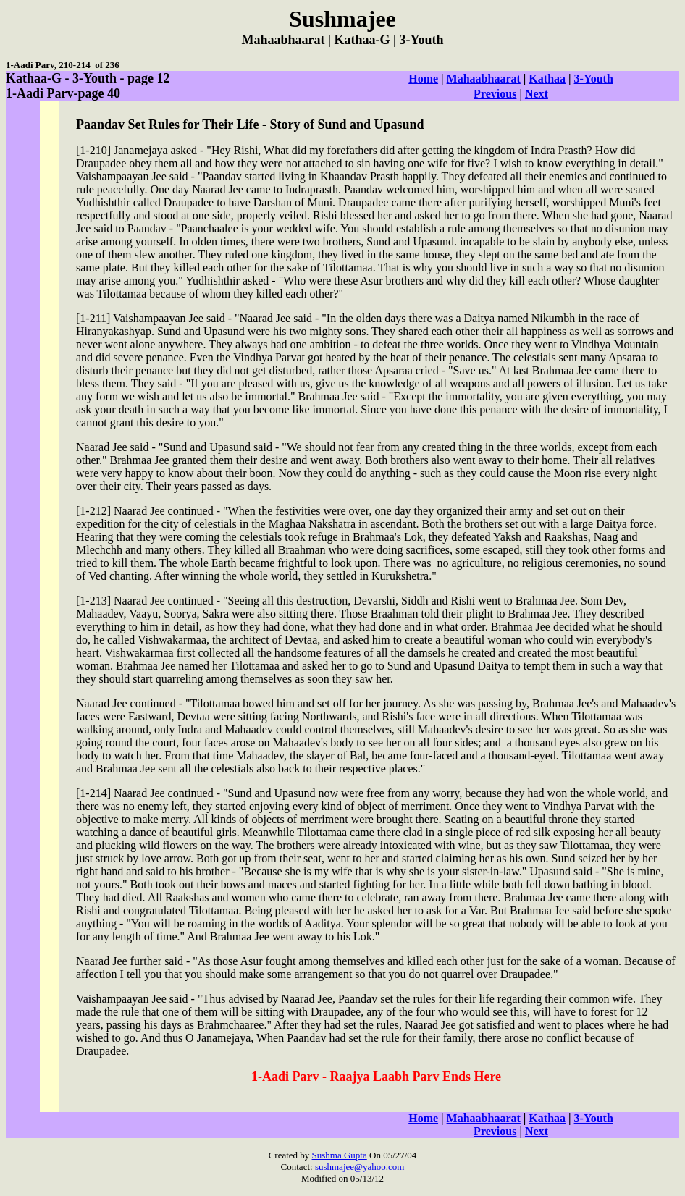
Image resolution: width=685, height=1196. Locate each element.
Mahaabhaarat (484, 78)
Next (536, 94)
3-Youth (593, 78)
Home (423, 78)
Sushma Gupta (339, 1155)
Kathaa (547, 78)
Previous (495, 94)
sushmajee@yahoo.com (360, 1166)
